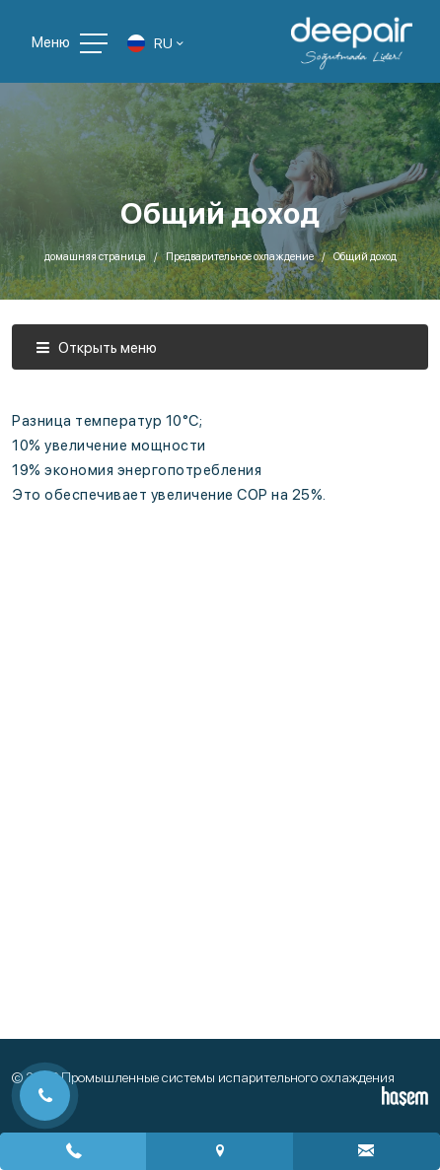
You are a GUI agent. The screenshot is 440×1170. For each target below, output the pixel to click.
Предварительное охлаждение (240, 256)
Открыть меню (96, 348)
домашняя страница (95, 256)
